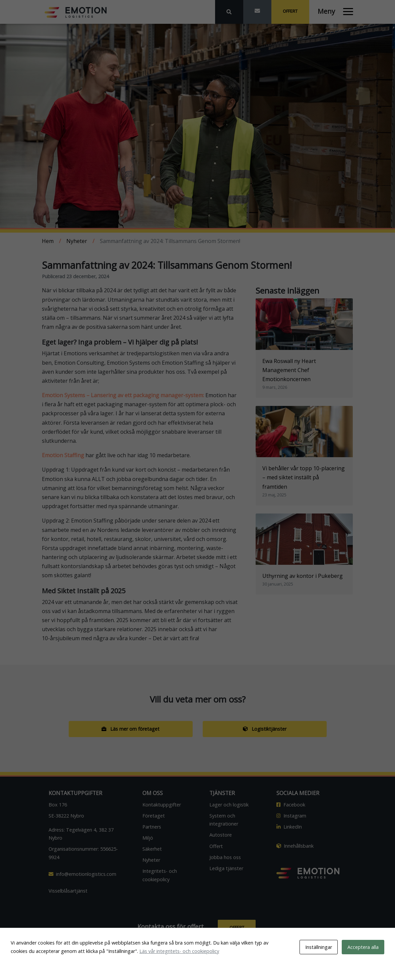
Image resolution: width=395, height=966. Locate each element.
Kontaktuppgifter (161, 804)
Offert (290, 11)
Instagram (291, 815)
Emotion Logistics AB (218, 956)
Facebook (290, 804)
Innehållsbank (295, 846)
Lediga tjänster (226, 868)
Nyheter (76, 241)
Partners (151, 827)
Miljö (147, 838)
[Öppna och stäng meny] (331, 10)
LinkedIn (289, 827)
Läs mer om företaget (130, 729)
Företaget (153, 815)
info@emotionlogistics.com (82, 874)
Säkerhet (152, 849)
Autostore (220, 835)
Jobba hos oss (225, 857)
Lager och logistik (229, 804)
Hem (48, 241)
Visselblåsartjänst (68, 891)
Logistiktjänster (264, 729)
